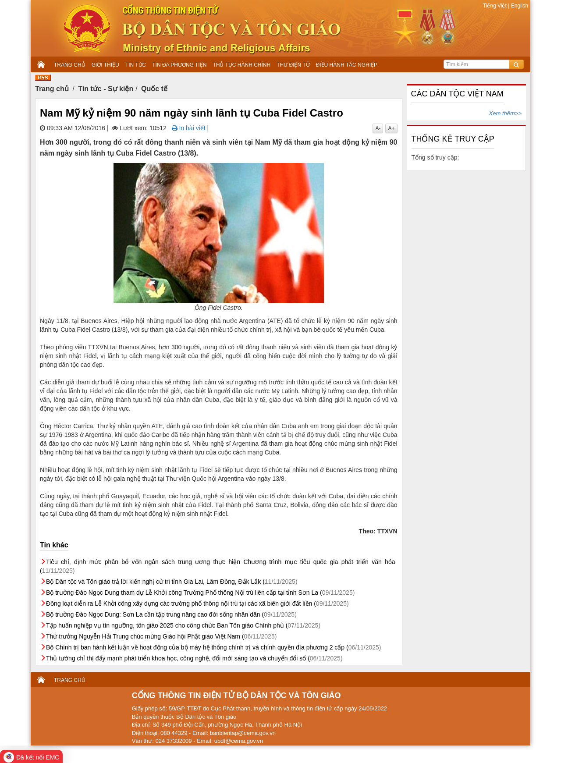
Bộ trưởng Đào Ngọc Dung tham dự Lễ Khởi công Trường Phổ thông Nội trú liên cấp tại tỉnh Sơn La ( (200, 592)
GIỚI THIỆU (105, 65)
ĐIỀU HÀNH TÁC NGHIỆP (346, 65)
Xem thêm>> (505, 113)
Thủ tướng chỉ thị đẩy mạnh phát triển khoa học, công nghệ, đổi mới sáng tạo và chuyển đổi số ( (194, 658)
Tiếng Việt (495, 6)
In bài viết (189, 127)
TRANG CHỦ (69, 65)
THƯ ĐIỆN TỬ (293, 65)
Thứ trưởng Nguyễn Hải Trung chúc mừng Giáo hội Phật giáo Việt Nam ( (161, 636)
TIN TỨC (135, 65)
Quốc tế (154, 88)
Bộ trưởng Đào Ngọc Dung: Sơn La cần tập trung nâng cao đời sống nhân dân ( (171, 614)
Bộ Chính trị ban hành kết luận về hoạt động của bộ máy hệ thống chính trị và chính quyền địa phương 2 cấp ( (213, 647)
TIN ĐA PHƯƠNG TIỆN (179, 65)
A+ (391, 128)
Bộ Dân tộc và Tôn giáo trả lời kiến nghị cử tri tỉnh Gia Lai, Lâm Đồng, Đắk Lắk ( (172, 581)
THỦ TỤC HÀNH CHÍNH (241, 65)
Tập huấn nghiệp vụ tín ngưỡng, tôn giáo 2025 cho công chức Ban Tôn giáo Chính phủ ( (183, 625)
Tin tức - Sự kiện (105, 88)
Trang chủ (52, 88)
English (518, 6)
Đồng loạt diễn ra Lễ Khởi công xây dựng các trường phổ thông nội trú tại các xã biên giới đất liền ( (197, 603)
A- (377, 128)
